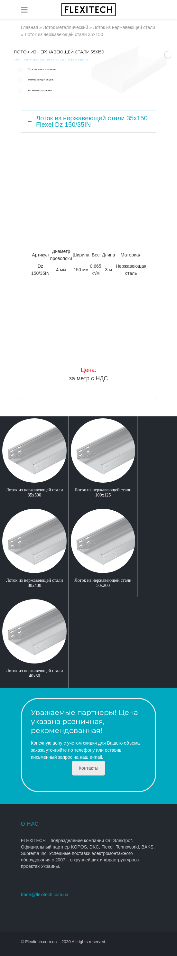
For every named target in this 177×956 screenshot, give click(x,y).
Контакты (88, 768)
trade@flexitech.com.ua (44, 894)
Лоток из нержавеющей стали (124, 27)
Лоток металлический (65, 27)
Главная (29, 27)
